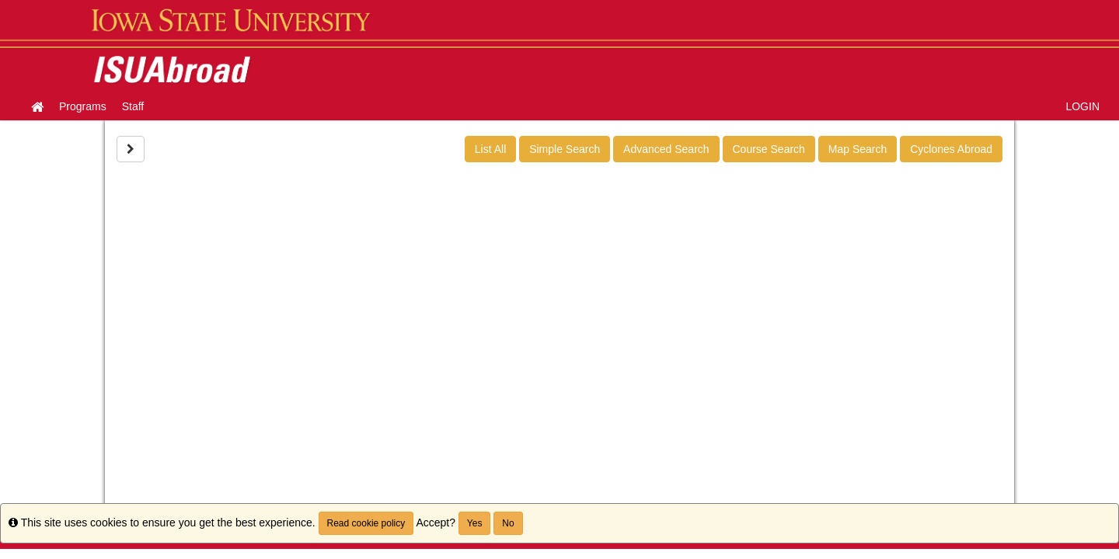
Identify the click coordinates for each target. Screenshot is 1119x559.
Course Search (769, 149)
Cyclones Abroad (951, 149)
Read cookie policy (366, 523)
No (508, 523)
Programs (82, 106)
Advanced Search (666, 149)
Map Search (857, 149)
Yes (475, 523)
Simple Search (564, 149)
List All (490, 149)
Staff (133, 106)
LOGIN (1082, 106)
